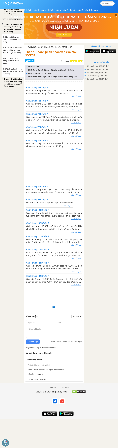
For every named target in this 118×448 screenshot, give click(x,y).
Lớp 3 (72, 10)
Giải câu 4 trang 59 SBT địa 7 (97, 72)
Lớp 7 (43, 10)
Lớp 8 (36, 10)
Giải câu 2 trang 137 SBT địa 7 (98, 66)
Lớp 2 (80, 10)
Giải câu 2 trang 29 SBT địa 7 (97, 79)
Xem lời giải (76, 96)
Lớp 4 (65, 10)
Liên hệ (53, 387)
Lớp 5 (58, 10)
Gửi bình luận (33, 342)
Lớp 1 (87, 10)
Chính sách (65, 387)
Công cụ (94, 10)
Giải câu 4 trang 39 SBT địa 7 (97, 76)
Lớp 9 (29, 10)
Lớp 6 (51, 10)
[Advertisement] (54, 167)
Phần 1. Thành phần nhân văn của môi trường (51, 53)
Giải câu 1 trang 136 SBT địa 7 (98, 69)
